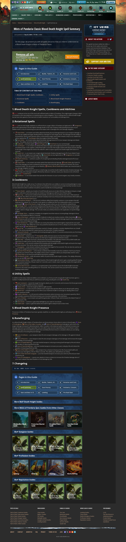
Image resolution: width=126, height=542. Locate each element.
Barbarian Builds (64, 514)
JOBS (61, 532)
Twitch (88, 56)
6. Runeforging (54, 102)
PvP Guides (41, 516)
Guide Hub (63, 524)
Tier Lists (62, 512)
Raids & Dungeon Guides (87, 516)
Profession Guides (85, 518)
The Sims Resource (108, 514)
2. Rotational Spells (22, 99)
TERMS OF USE (53, 532)
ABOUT (12, 532)
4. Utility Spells (54, 95)
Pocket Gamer (107, 518)
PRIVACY (43, 532)
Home (14, 23)
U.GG (104, 512)
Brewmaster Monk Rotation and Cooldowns (99, 92)
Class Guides (41, 512)
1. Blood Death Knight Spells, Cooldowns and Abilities (30, 95)
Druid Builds (63, 516)
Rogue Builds (63, 520)
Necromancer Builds (65, 518)
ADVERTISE (29, 532)
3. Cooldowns (19, 102)
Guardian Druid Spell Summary (95, 73)
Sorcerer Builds (64, 522)
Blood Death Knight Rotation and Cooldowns (96, 80)
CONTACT (20, 532)
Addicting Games (108, 516)
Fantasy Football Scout (109, 520)
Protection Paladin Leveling (94, 75)
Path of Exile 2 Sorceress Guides (19, 520)
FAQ (36, 532)
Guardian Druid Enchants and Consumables (99, 90)
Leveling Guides (42, 522)
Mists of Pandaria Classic (25, 23)
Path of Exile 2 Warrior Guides (18, 522)
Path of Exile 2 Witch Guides (18, 524)
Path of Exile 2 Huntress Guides (19, 512)
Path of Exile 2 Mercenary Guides (19, 514)
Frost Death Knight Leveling (94, 83)
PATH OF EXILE (14, 508)
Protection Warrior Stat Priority (95, 94)
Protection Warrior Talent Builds (96, 85)
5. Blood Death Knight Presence (60, 99)
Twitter (99, 54)
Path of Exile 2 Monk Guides (18, 516)
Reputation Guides (85, 520)
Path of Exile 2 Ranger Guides (18, 518)
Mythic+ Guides (42, 514)
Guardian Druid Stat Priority (95, 77)
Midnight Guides (42, 518)
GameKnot (106, 522)
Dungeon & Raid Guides (44, 520)
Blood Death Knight (39, 23)
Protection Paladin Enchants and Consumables (95, 87)
